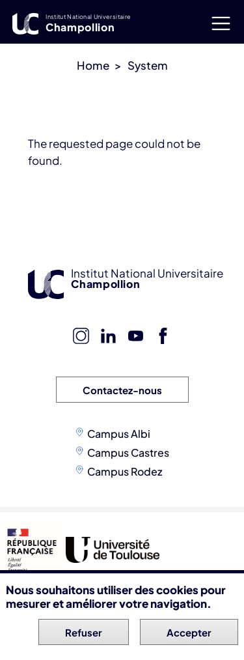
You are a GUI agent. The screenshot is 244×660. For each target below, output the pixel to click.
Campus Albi (118, 433)
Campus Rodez (124, 471)
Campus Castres (128, 452)
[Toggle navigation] (221, 23)
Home (93, 65)
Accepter (189, 634)
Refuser (83, 634)
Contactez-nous (122, 390)
